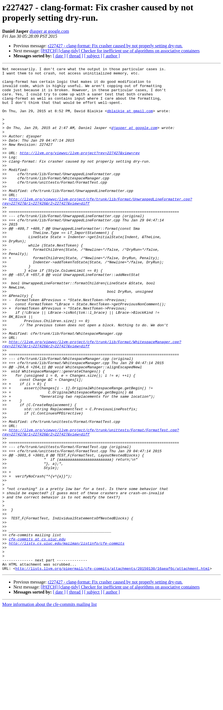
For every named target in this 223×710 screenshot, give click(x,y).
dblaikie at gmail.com (130, 120)
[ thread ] (75, 55)
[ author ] (111, 55)
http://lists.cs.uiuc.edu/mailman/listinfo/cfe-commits (66, 638)
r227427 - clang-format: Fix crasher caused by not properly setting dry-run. (115, 45)
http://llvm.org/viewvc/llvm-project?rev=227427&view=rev (80, 170)
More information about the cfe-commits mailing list (49, 705)
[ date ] (59, 55)
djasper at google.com (49, 31)
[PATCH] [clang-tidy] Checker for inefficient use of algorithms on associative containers (120, 50)
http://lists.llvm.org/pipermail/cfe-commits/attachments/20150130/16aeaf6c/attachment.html (112, 669)
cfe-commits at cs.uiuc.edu (37, 633)
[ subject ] (93, 55)
